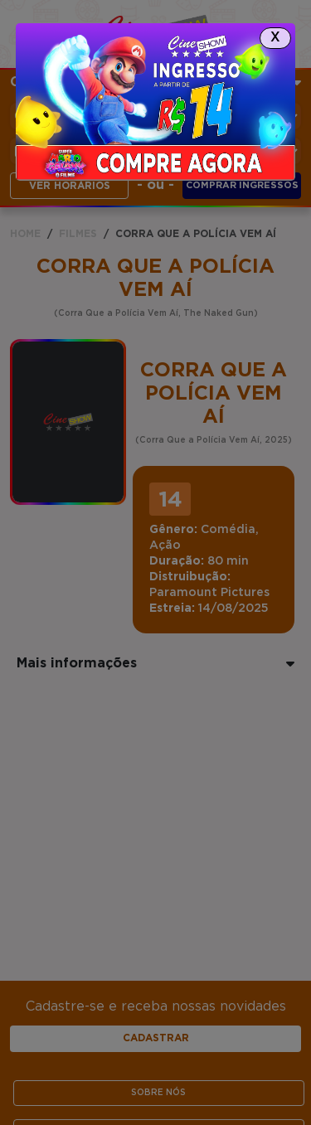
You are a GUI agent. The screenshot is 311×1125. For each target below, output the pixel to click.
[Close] (275, 38)
